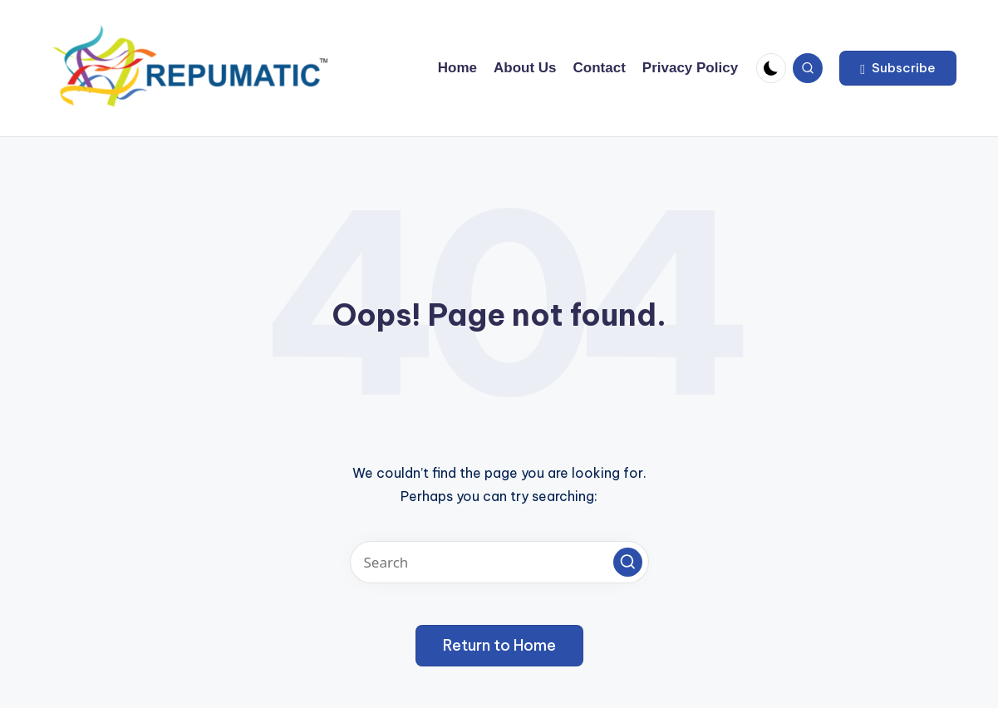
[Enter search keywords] (499, 562)
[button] (897, 68)
